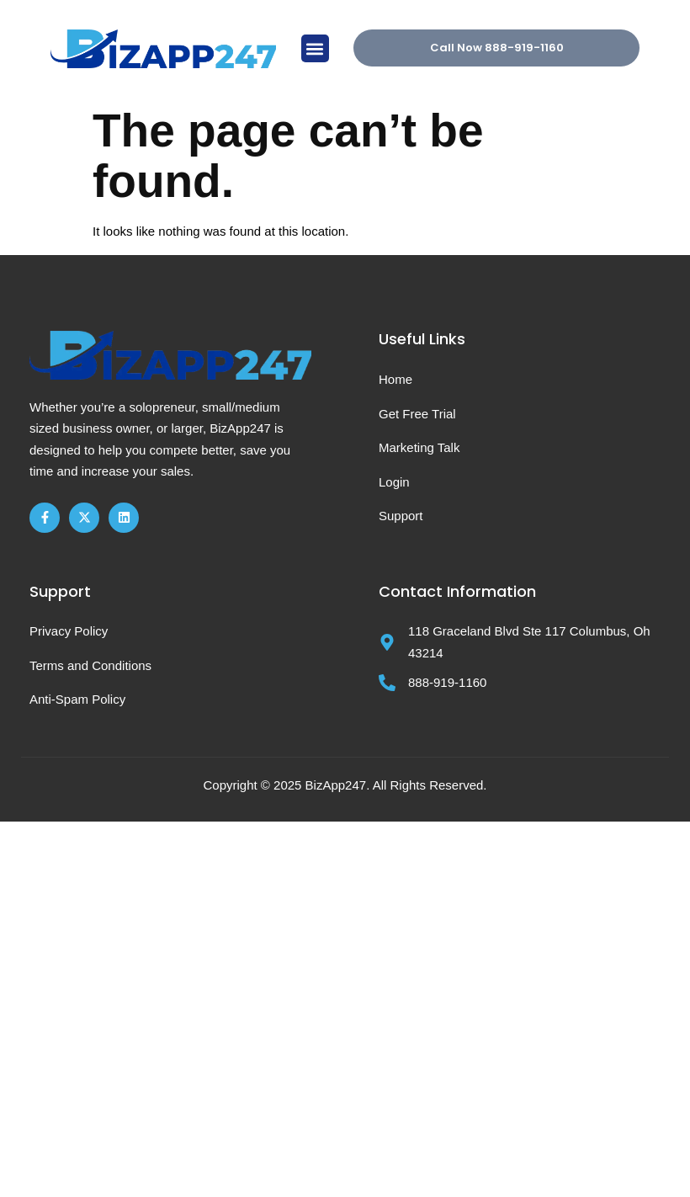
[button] (315, 48)
